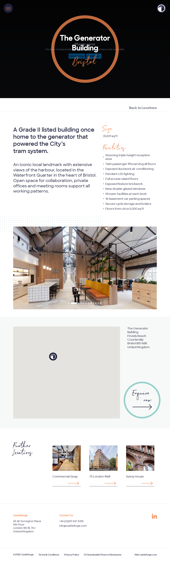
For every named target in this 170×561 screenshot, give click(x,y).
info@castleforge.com (73, 525)
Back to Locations (143, 107)
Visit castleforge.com (145, 554)
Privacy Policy (71, 554)
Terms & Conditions (49, 554)
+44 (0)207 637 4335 (71, 521)
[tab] (69, 303)
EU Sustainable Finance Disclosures (102, 554)
